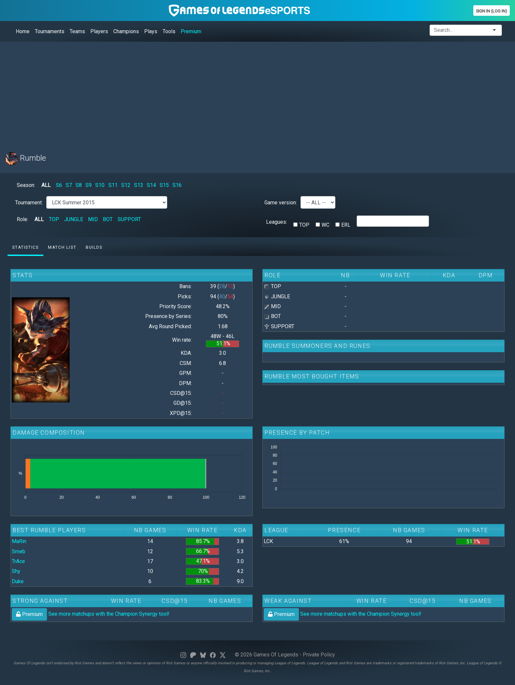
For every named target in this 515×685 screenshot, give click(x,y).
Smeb (18, 551)
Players (99, 31)
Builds (94, 247)
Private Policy (319, 654)
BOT (108, 219)
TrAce (18, 561)
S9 (88, 185)
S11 (113, 185)
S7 (69, 185)
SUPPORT (129, 219)
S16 (177, 185)
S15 (164, 185)
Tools (169, 31)
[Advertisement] (202, 93)
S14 (151, 185)
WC (325, 225)
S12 (125, 185)
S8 (79, 185)
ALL (46, 185)
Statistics (25, 247)
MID (93, 219)
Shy (16, 571)
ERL (345, 225)
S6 (59, 185)
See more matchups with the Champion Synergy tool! (90, 614)
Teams (77, 31)
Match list (62, 247)
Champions (126, 31)
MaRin (19, 541)
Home (23, 31)
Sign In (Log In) (491, 11)
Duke (18, 581)
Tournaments (49, 31)
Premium (191, 31)
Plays (150, 31)
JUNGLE (73, 219)
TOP (54, 219)
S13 (138, 185)
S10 (99, 185)
